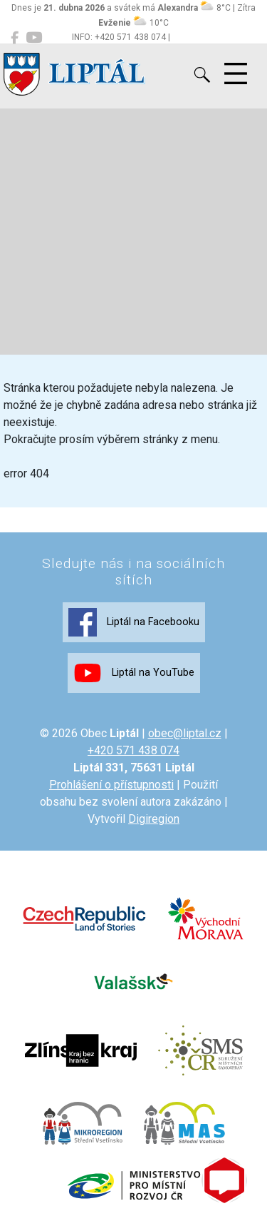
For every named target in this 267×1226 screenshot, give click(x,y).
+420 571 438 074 (133, 750)
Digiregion (153, 819)
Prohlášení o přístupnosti (111, 784)
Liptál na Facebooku (133, 622)
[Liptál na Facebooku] (15, 37)
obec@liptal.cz (184, 733)
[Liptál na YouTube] (34, 37)
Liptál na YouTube (133, 673)
